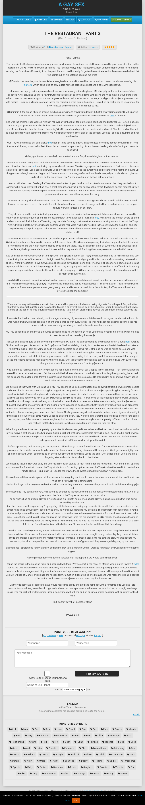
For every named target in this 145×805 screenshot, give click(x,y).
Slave (88, 754)
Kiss (46, 729)
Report (68, 47)
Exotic (72, 767)
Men (24, 729)
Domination (49, 773)
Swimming (117, 748)
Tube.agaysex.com (93, 791)
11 (45, 47)
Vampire (118, 767)
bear (127, 341)
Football (93, 742)
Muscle (131, 729)
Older (99, 735)
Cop (121, 742)
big (50, 142)
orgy (96, 217)
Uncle (41, 761)
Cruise (41, 767)
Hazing (108, 773)
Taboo (65, 773)
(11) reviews (49, 635)
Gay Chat (84, 19)
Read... (136, 714)
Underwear (60, 735)
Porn (44, 742)
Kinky (29, 767)
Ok (75, 800)
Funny (78, 742)
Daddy (83, 761)
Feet (17, 735)
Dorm (131, 754)
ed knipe (93, 47)
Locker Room (98, 748)
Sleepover (57, 767)
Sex (35, 729)
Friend (70, 729)
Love (58, 729)
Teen (75, 735)
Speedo (15, 767)
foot (34, 166)
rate (61, 635)
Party (128, 735)
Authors (41, 19)
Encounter (68, 748)
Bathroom (43, 735)
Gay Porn (101, 19)
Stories (56, 19)
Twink (54, 761)
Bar (93, 729)
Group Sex (71, 12)
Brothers (29, 754)
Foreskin (51, 748)
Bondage (79, 773)
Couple (117, 729)
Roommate (116, 754)
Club (82, 748)
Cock (12, 729)
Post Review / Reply (97, 674)
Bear (66, 742)
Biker (21, 773)
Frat (131, 767)
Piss (87, 735)
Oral (132, 748)
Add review (55, 47)
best (112, 115)
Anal (26, 748)
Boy (83, 729)
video (136, 564)
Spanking (68, 761)
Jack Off (73, 754)
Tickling (97, 761)
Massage (113, 735)
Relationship (16, 742)
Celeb (100, 754)
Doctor (44, 754)
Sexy (28, 735)
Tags (70, 19)
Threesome (128, 761)
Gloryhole (87, 767)
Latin (38, 748)
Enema (94, 773)
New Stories (22, 19)
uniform (28, 85)
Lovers (14, 754)
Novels (122, 773)
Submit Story (121, 19)
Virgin (28, 761)
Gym (32, 742)
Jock (132, 742)
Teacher (107, 742)
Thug (33, 773)
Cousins (103, 767)
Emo (104, 729)
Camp (14, 748)
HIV (55, 742)
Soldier (111, 761)
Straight (58, 754)
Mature (14, 761)
